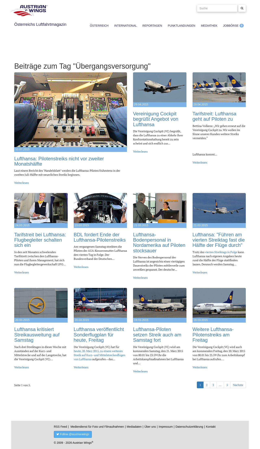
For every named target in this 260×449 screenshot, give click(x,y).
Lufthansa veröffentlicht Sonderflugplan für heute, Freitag (99, 334)
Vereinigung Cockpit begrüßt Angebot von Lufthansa (155, 119)
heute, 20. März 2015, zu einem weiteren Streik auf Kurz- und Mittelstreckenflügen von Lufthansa (99, 355)
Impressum (166, 426)
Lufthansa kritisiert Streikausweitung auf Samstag (37, 334)
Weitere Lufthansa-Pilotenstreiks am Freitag (213, 334)
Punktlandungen (181, 25)
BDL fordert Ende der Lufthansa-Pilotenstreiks (100, 237)
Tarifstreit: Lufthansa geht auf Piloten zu (214, 116)
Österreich (99, 25)
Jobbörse (230, 25)
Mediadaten (134, 426)
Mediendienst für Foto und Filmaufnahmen (97, 426)
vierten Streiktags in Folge (221, 252)
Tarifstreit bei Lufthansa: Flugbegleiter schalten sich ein (40, 240)
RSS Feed (60, 426)
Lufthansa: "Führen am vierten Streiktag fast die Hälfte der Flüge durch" (219, 240)
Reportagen (152, 25)
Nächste (238, 385)
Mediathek (209, 25)
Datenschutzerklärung (189, 426)
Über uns (150, 426)
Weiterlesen (21, 183)
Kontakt (211, 426)
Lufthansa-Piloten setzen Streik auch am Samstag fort (157, 334)
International (125, 25)
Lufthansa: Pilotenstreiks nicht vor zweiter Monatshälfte (59, 161)
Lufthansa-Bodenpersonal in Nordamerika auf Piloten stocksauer (159, 242)
